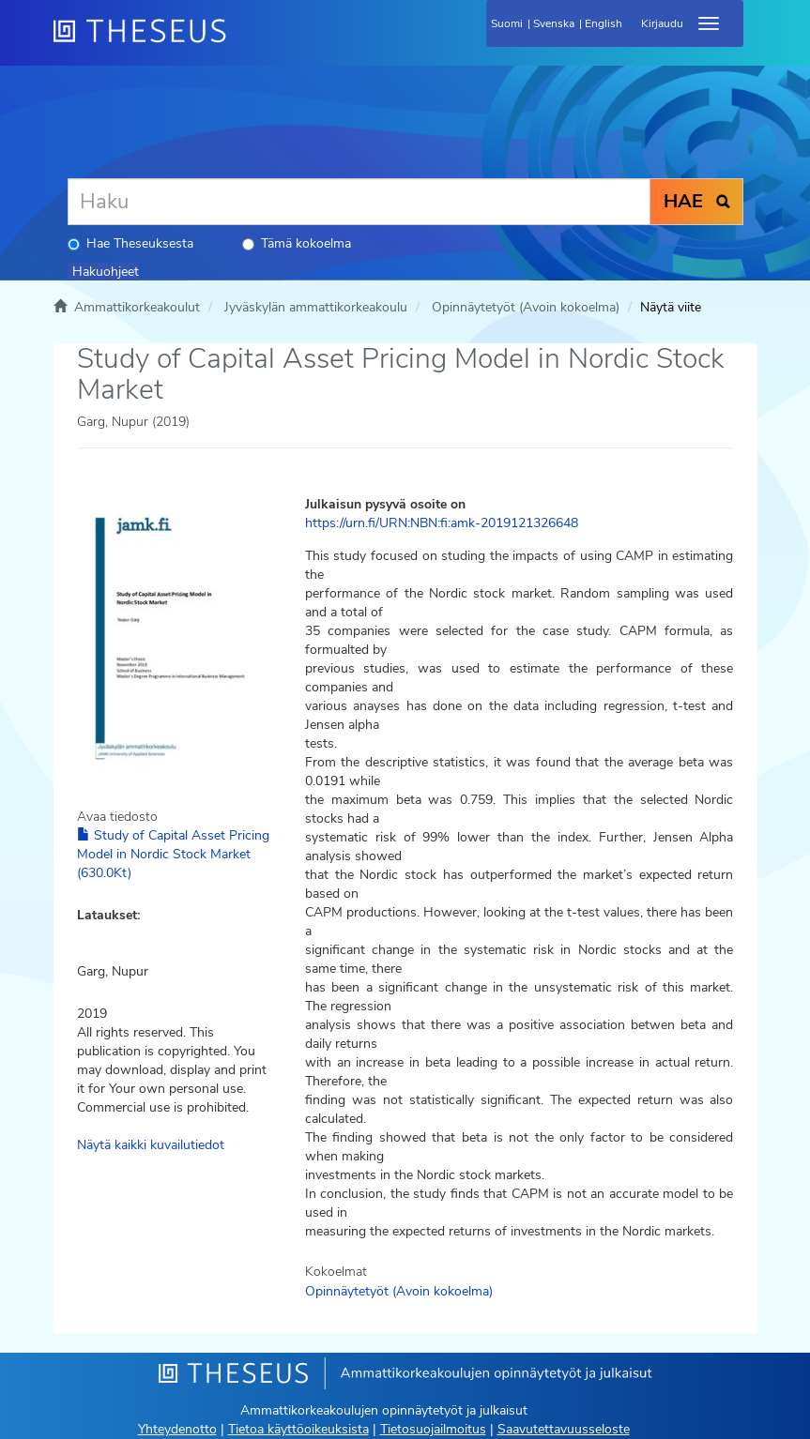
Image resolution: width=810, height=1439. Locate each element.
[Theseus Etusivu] (241, 42)
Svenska (553, 23)
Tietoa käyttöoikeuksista (298, 1429)
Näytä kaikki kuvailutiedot (150, 1145)
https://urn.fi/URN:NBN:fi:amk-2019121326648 (441, 523)
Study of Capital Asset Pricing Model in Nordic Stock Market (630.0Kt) (173, 854)
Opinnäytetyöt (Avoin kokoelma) (525, 307)
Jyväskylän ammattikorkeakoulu (315, 307)
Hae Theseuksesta (130, 243)
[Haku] (359, 201)
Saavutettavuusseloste (563, 1429)
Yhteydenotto (177, 1429)
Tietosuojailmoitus (433, 1429)
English (603, 23)
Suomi (507, 23)
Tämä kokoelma (296, 243)
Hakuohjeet (105, 271)
